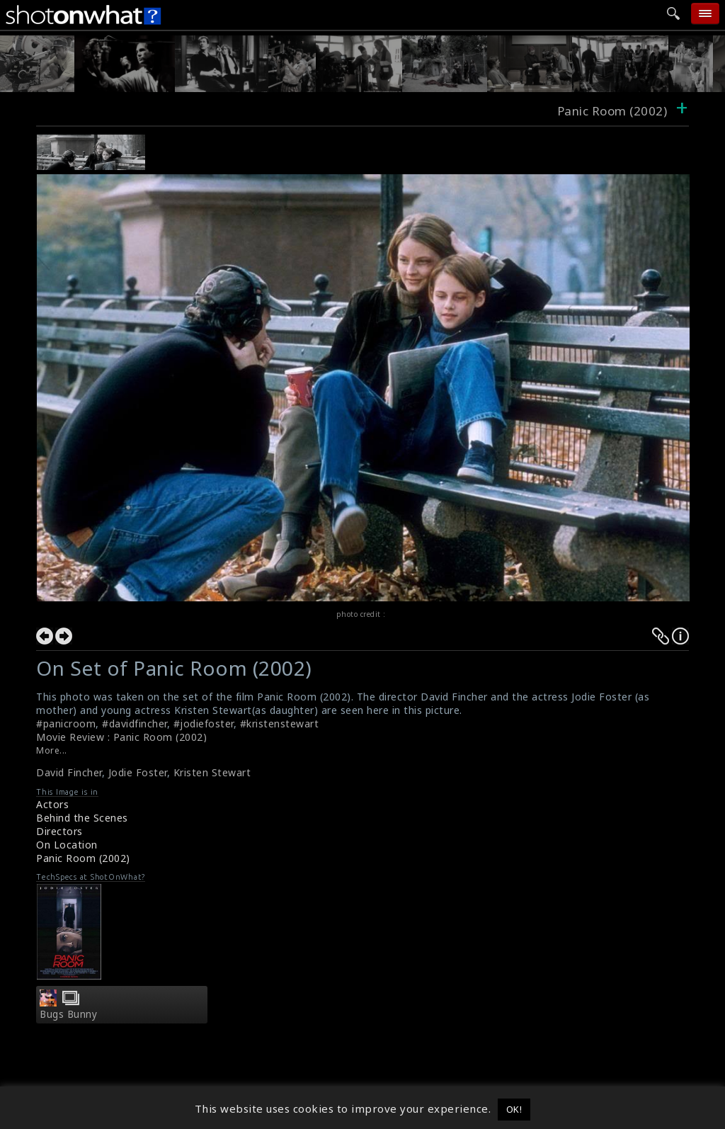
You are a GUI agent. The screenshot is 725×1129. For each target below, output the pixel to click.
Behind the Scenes (82, 817)
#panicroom (66, 723)
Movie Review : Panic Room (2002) (121, 737)
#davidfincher (134, 723)
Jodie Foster (137, 772)
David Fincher (69, 772)
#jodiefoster (203, 723)
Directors (59, 831)
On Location (67, 844)
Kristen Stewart (212, 772)
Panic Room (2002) (83, 858)
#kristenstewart (279, 723)
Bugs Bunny (68, 1014)
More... (51, 750)
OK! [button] (514, 1109)
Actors (52, 804)
